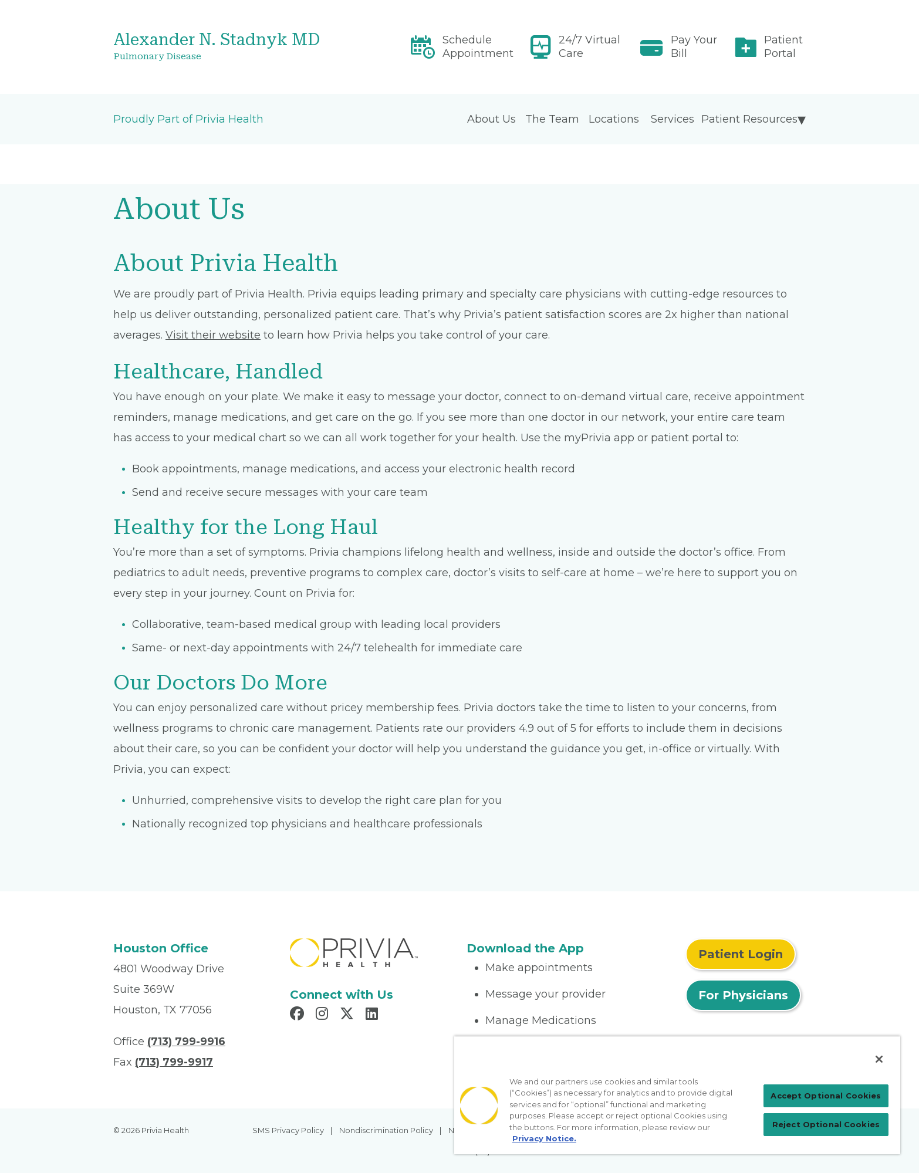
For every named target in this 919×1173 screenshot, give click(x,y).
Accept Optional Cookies (826, 1095)
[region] (677, 1095)
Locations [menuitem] (614, 119)
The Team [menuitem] (552, 119)
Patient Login (740, 954)
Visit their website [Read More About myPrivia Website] (213, 335)
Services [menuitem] (672, 119)
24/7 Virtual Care (589, 46)
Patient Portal (783, 46)
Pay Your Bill (694, 46)
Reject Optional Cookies (826, 1124)
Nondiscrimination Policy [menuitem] (386, 1130)
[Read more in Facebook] (299, 1015)
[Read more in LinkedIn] (373, 1015)
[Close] (879, 1059)
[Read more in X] (348, 1015)
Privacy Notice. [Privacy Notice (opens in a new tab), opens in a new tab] (544, 1138)
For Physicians (743, 995)
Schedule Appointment (477, 46)
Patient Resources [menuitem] (749, 119)
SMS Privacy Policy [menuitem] (288, 1130)
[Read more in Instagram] (324, 1015)
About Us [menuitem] (491, 119)
